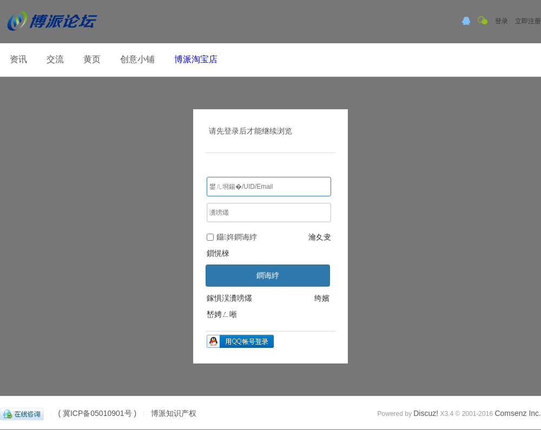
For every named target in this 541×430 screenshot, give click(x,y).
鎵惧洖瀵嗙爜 (229, 298)
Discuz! (425, 413)
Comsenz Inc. (517, 413)
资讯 (18, 59)
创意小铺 (137, 59)
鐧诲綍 (267, 275)
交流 (55, 59)
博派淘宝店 (195, 59)
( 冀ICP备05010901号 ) (97, 413)
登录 (501, 21)
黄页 (92, 59)
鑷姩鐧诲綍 (232, 237)
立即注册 (528, 21)
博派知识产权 (173, 413)
